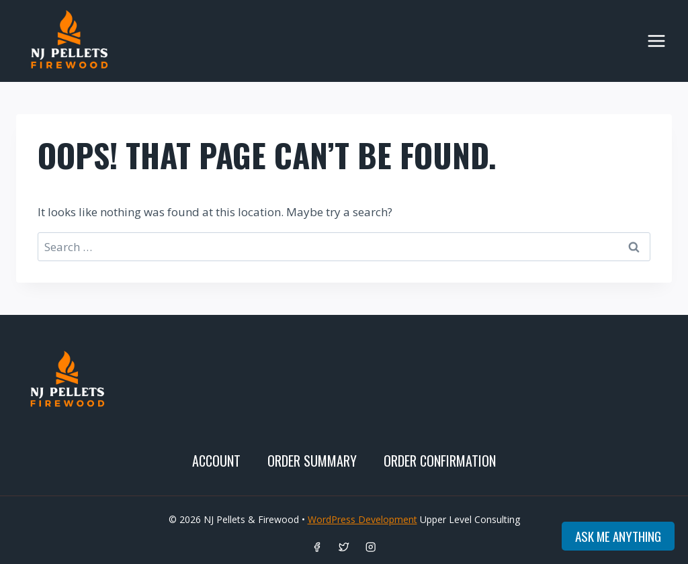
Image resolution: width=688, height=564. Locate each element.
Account (216, 461)
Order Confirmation (440, 461)
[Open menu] (656, 40)
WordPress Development (362, 519)
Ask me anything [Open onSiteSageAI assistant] (618, 535)
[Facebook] (317, 546)
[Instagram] (371, 546)
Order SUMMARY (312, 461)
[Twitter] (344, 546)
